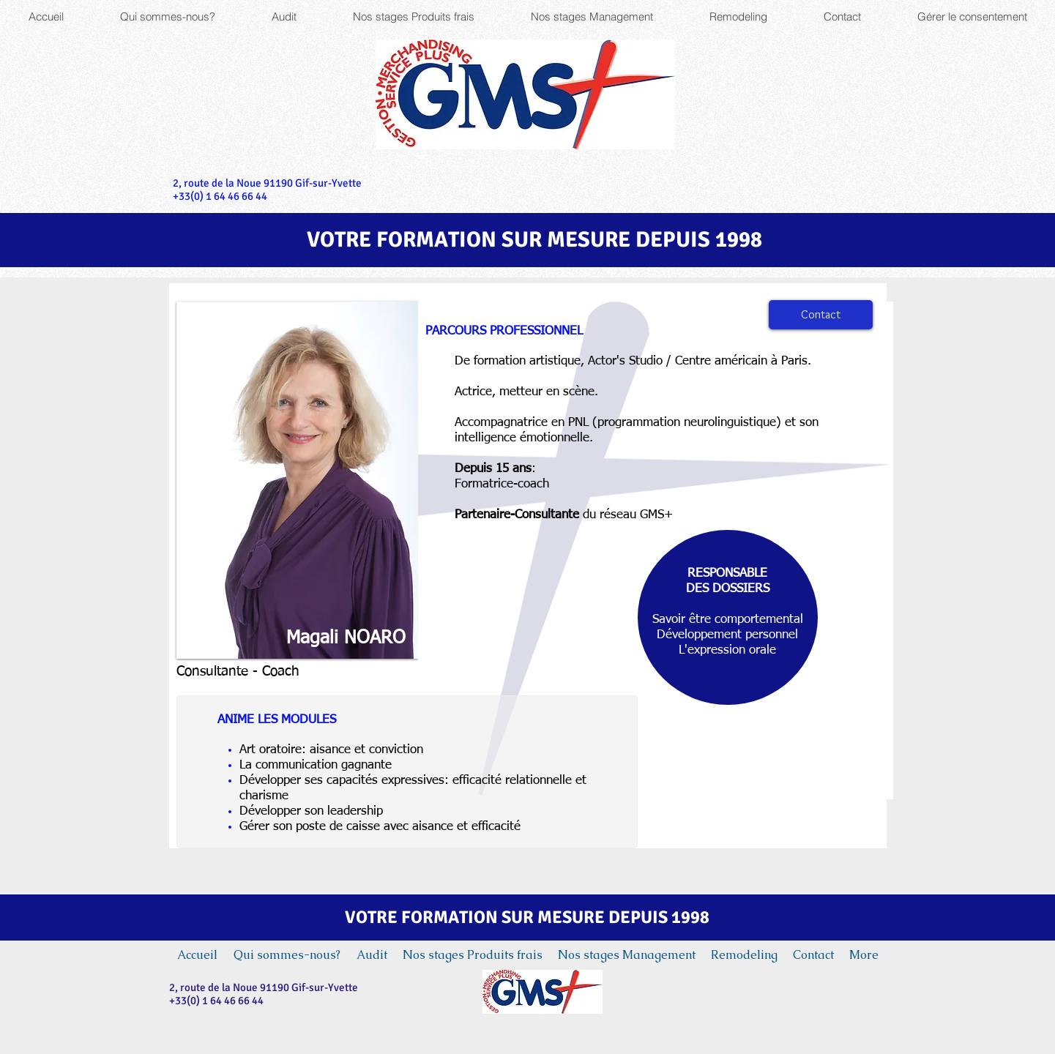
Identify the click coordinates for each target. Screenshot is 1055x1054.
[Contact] (821, 314)
